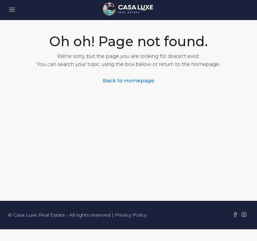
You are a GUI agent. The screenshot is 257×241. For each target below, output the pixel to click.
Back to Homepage (128, 80)
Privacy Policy (131, 215)
